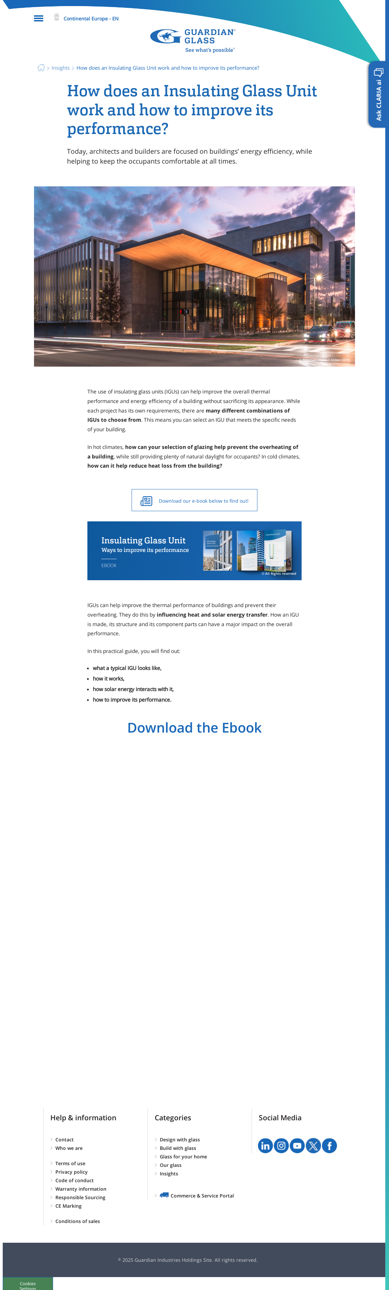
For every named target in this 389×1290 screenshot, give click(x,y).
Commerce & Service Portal (202, 1195)
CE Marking (68, 1206)
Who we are (69, 1148)
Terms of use (70, 1163)
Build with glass (178, 1148)
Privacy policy (71, 1172)
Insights (169, 1173)
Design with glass (180, 1139)
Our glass (171, 1165)
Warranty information (80, 1189)
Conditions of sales (77, 1221)
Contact (64, 1139)
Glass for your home (183, 1156)
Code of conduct (74, 1180)
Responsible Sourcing (80, 1197)
